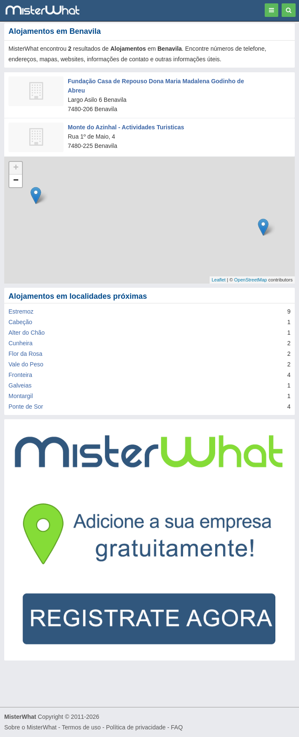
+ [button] (16, 168)
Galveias (19, 385)
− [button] (16, 181)
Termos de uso (81, 727)
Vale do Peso (25, 364)
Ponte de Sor (25, 406)
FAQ (177, 727)
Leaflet (219, 279)
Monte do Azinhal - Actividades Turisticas (126, 127)
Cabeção (20, 322)
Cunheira (20, 343)
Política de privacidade (136, 727)
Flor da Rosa (25, 353)
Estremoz (20, 311)
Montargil (20, 396)
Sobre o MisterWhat (30, 727)
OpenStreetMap (250, 279)
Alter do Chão (26, 332)
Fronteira (20, 374)
